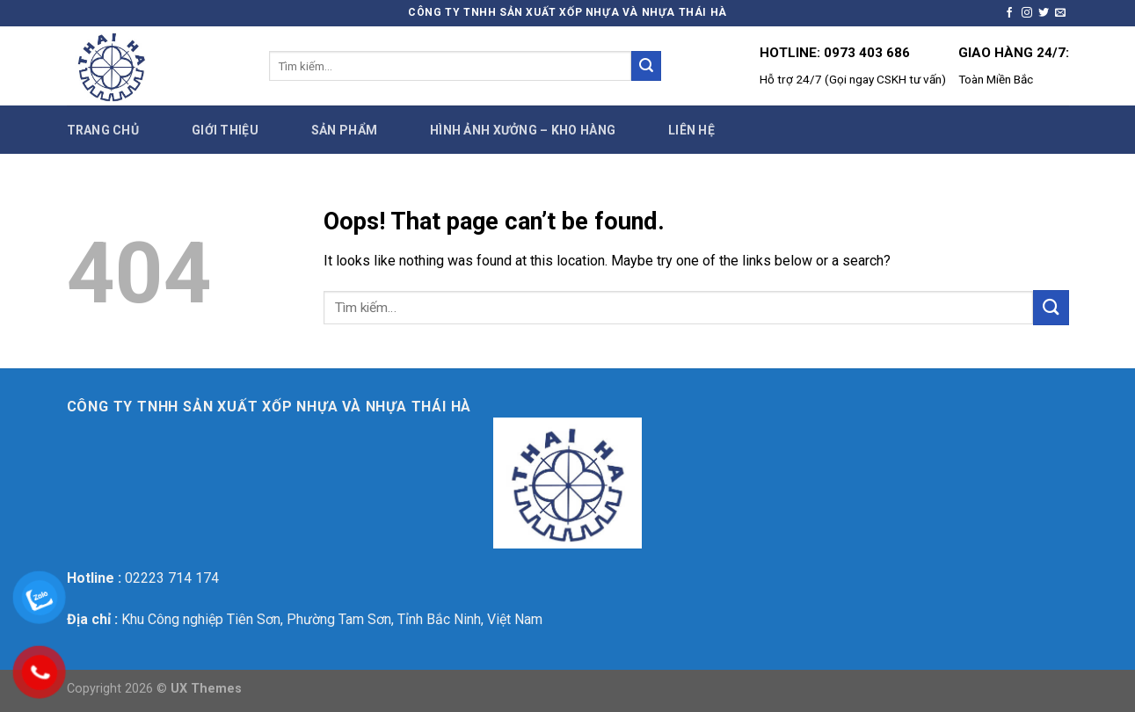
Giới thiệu (225, 130)
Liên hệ (691, 130)
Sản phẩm (344, 130)
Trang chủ (103, 130)
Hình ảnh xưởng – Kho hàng (522, 130)
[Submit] (646, 66)
